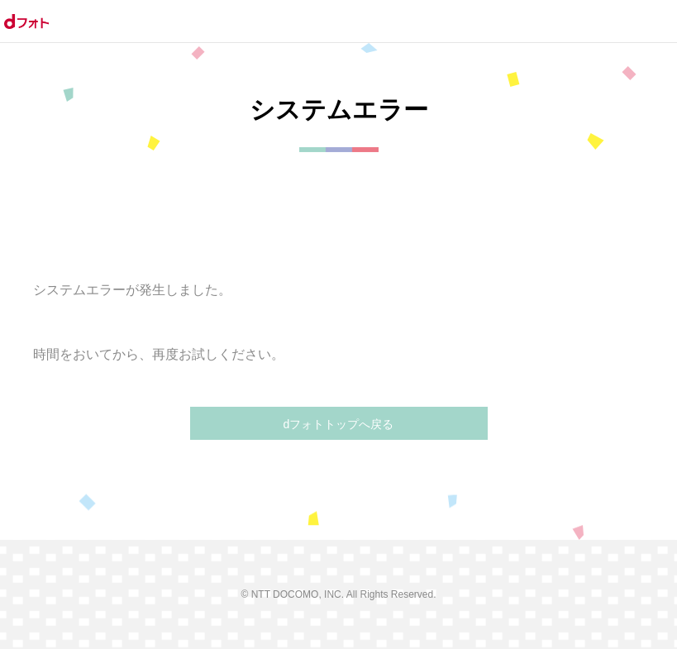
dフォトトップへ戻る (339, 424)
